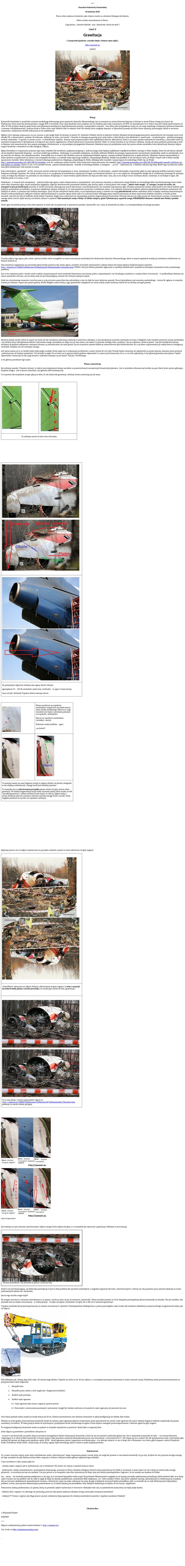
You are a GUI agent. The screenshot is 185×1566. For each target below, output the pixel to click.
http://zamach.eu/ (51, 1525)
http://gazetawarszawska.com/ (25, 1529)
